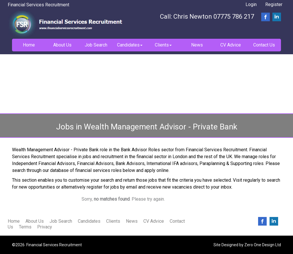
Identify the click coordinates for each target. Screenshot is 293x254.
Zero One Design (259, 245)
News (132, 221)
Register (273, 4)
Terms (25, 227)
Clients (113, 221)
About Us (34, 221)
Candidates (89, 221)
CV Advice (153, 221)
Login (251, 4)
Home (14, 221)
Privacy (44, 227)
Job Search (61, 221)
